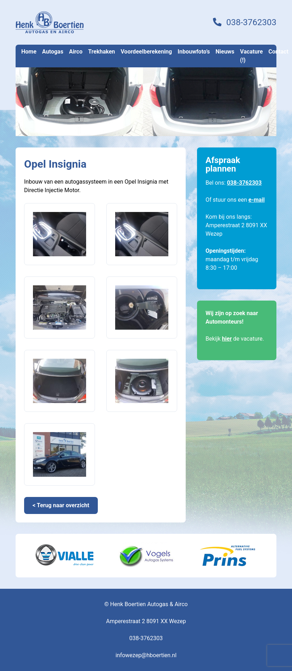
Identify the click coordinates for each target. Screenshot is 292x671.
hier (227, 338)
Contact (278, 51)
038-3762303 (251, 22)
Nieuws (224, 51)
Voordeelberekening (146, 51)
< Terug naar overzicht (61, 505)
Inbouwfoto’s (194, 51)
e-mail (256, 199)
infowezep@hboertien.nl (146, 655)
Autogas (52, 51)
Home (28, 51)
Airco (76, 51)
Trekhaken (101, 51)
